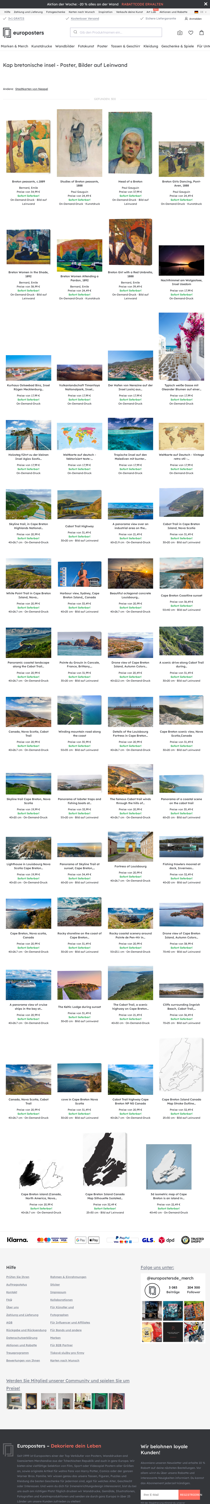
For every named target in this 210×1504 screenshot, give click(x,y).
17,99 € (181, 290)
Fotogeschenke (55, 11)
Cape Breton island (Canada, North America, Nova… (41, 1196)
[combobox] (116, 32)
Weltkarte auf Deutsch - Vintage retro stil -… (181, 457)
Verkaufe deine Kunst (129, 11)
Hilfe (7, 11)
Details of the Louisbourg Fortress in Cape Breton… (130, 733)
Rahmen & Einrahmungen (68, 1277)
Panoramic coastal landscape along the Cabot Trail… (28, 664)
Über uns (12, 1307)
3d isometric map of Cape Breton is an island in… (169, 1196)
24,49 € (79, 195)
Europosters (30, 33)
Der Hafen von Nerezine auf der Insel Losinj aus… (130, 387)
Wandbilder (65, 46)
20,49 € (130, 672)
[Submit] (75, 32)
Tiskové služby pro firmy (67, 1353)
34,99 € (28, 191)
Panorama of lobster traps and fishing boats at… (79, 801)
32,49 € (181, 874)
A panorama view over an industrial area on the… (131, 526)
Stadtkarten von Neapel (31, 89)
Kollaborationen (61, 1300)
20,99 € (28, 534)
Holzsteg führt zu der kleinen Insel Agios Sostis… (28, 457)
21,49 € (130, 534)
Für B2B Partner (61, 1345)
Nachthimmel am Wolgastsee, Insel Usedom (181, 282)
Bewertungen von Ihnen (23, 1360)
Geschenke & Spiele (177, 46)
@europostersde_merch (170, 1278)
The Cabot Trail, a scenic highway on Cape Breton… (130, 1006)
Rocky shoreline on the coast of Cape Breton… (79, 935)
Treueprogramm (17, 1353)
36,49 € (181, 601)
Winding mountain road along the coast (79, 733)
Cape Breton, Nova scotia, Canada (28, 935)
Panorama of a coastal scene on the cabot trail (181, 801)
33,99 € (79, 809)
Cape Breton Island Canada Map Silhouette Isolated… (105, 1196)
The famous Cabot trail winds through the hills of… (130, 801)
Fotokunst (86, 46)
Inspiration (105, 11)
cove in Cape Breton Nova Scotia (79, 1101)
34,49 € (79, 874)
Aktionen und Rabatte (173, 11)
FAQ (9, 1300)
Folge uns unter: (157, 1267)
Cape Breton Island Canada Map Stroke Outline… (181, 1101)
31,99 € (79, 672)
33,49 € (79, 603)
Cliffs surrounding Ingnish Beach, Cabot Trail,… (181, 1006)
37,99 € (130, 191)
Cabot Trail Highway (79, 526)
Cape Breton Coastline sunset (181, 595)
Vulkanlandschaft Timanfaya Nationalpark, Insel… (79, 387)
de (201, 11)
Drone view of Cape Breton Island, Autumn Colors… (130, 664)
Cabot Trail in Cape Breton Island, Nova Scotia (181, 526)
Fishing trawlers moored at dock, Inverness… (181, 866)
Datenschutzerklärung (21, 1338)
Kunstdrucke (41, 46)
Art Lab (151, 11)
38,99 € (28, 286)
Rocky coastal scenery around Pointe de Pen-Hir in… (130, 935)
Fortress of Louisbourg (130, 866)
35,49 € (181, 809)
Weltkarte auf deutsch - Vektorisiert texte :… (79, 457)
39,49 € (130, 286)
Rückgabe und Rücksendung (26, 1330)
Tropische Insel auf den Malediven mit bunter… (130, 457)
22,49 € (168, 1204)
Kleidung (150, 46)
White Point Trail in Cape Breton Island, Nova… (28, 595)
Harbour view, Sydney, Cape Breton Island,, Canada (79, 595)
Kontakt (11, 1292)
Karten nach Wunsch (82, 11)
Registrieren (190, 1495)
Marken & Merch (14, 46)
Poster (102, 46)
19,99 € (28, 809)
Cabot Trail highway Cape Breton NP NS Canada (131, 1101)
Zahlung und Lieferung (28, 11)
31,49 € (79, 532)
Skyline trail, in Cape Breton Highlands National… (28, 526)
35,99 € (79, 741)
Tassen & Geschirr (125, 46)
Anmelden (195, 18)
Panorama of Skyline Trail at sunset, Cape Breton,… (79, 866)
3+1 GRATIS (16, 18)
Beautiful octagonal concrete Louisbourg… (130, 595)
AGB (9, 1322)
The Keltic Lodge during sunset (79, 1007)
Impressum (58, 1292)
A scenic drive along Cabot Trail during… (181, 664)
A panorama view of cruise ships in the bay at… (28, 1006)
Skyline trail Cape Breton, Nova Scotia (28, 801)
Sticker (55, 1284)
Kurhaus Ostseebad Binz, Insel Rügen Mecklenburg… (28, 387)
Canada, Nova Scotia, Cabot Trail (28, 733)
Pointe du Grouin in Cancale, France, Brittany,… (79, 664)
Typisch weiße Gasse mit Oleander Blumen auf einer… (181, 387)
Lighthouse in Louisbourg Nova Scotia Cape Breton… (28, 866)
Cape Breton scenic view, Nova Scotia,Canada (181, 733)
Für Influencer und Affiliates (70, 1322)
